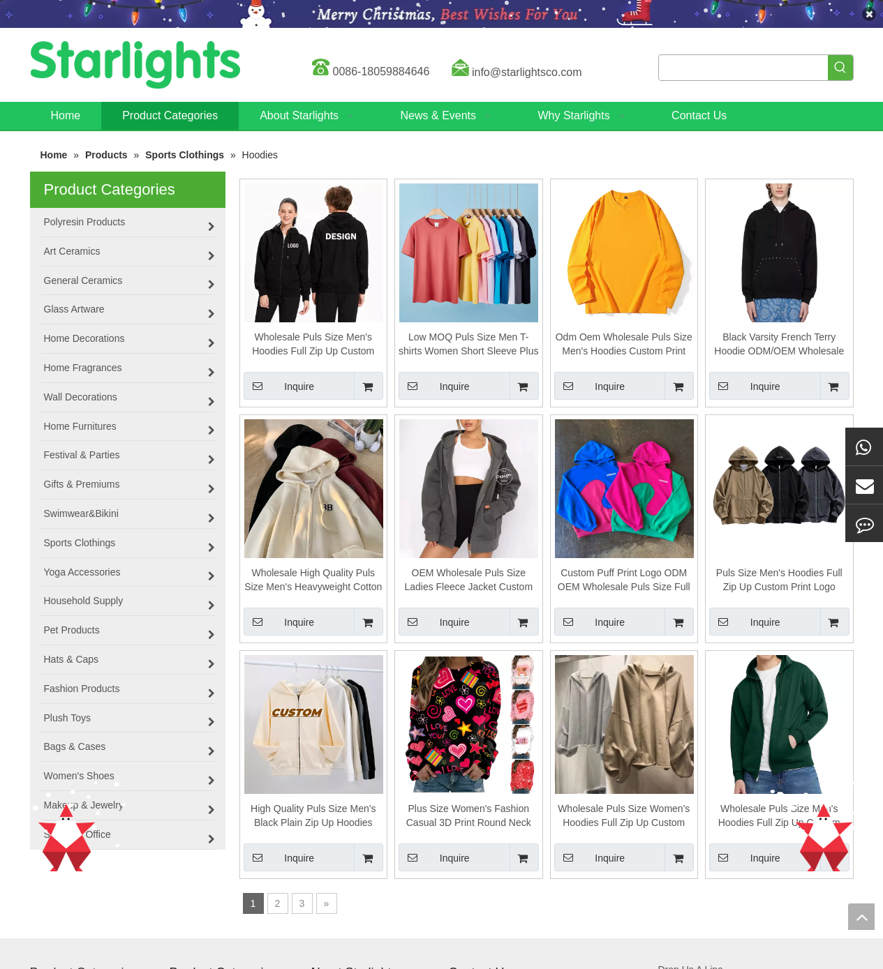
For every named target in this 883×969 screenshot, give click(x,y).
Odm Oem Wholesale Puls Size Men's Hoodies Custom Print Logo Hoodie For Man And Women (624, 344)
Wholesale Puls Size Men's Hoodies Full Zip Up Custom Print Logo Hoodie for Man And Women (313, 344)
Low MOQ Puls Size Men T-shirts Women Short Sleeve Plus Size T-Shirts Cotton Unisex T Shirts (469, 344)
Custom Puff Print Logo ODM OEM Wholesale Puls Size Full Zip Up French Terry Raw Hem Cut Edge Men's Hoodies (624, 580)
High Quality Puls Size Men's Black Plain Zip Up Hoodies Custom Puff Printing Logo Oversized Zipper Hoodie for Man (313, 816)
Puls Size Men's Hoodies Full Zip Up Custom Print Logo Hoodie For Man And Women (779, 580)
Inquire (279, 386)
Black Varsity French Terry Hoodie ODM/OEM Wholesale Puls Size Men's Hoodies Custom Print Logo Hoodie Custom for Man (779, 344)
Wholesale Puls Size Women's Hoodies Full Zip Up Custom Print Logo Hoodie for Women (624, 816)
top (861, 916)
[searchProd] (743, 67)
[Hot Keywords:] (840, 67)
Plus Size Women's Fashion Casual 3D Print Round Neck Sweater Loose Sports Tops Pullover (468, 816)
